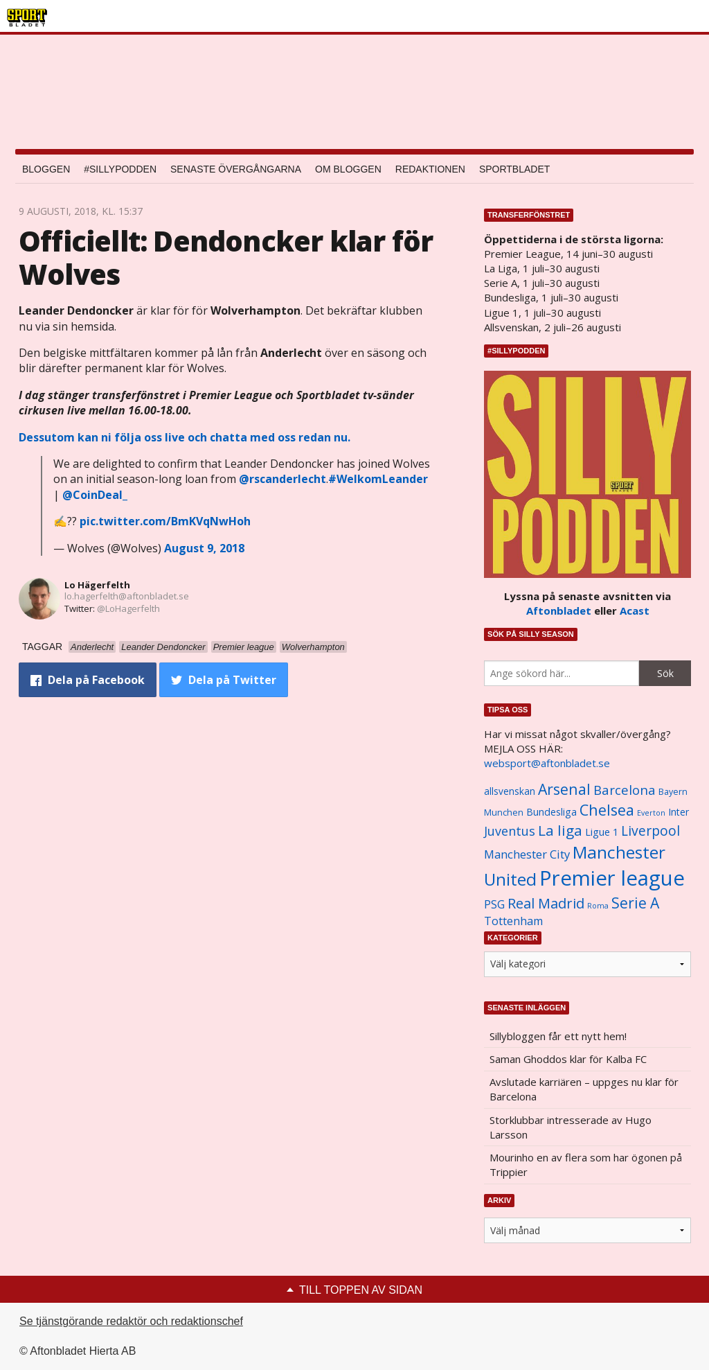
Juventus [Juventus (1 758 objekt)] (509, 831)
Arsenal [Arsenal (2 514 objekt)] (564, 789)
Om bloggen (348, 169)
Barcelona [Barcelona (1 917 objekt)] (624, 789)
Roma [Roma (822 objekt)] (598, 906)
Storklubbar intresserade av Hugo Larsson (571, 1127)
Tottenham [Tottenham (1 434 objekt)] (513, 921)
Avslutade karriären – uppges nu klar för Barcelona (584, 1089)
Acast (634, 610)
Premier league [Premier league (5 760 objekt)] (612, 878)
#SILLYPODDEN (120, 169)
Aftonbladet (558, 610)
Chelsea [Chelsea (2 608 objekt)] (607, 810)
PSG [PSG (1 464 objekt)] (494, 904)
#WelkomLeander (378, 478)
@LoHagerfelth (128, 608)
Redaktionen (430, 169)
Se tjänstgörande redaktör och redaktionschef (131, 1321)
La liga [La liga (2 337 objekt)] (560, 830)
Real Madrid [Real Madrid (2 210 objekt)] (546, 903)
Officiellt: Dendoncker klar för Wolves (226, 257)
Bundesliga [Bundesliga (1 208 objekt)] (551, 811)
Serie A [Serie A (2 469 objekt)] (635, 903)
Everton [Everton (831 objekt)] (651, 813)
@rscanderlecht (282, 478)
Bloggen (46, 169)
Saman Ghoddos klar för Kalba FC (568, 1059)
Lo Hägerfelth (97, 585)
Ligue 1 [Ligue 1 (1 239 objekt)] (601, 831)
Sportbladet (514, 169)
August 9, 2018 (204, 548)
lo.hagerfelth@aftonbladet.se (126, 596)
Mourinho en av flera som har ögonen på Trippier (586, 1164)
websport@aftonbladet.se (547, 763)
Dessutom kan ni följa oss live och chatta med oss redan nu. (184, 437)
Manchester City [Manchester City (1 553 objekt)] (527, 854)
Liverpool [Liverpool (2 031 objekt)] (650, 830)
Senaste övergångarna (235, 169)
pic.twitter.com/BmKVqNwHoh (165, 521)
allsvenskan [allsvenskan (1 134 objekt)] (509, 791)
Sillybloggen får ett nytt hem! (558, 1036)
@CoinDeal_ (94, 494)
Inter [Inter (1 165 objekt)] (678, 811)
